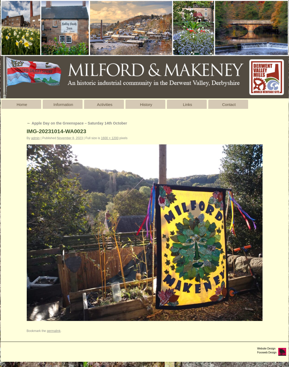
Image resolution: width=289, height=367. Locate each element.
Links (187, 104)
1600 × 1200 (109, 138)
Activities (104, 104)
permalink (54, 331)
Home (22, 104)
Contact (229, 104)
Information (63, 104)
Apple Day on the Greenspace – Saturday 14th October (77, 123)
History (146, 104)
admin (35, 138)
